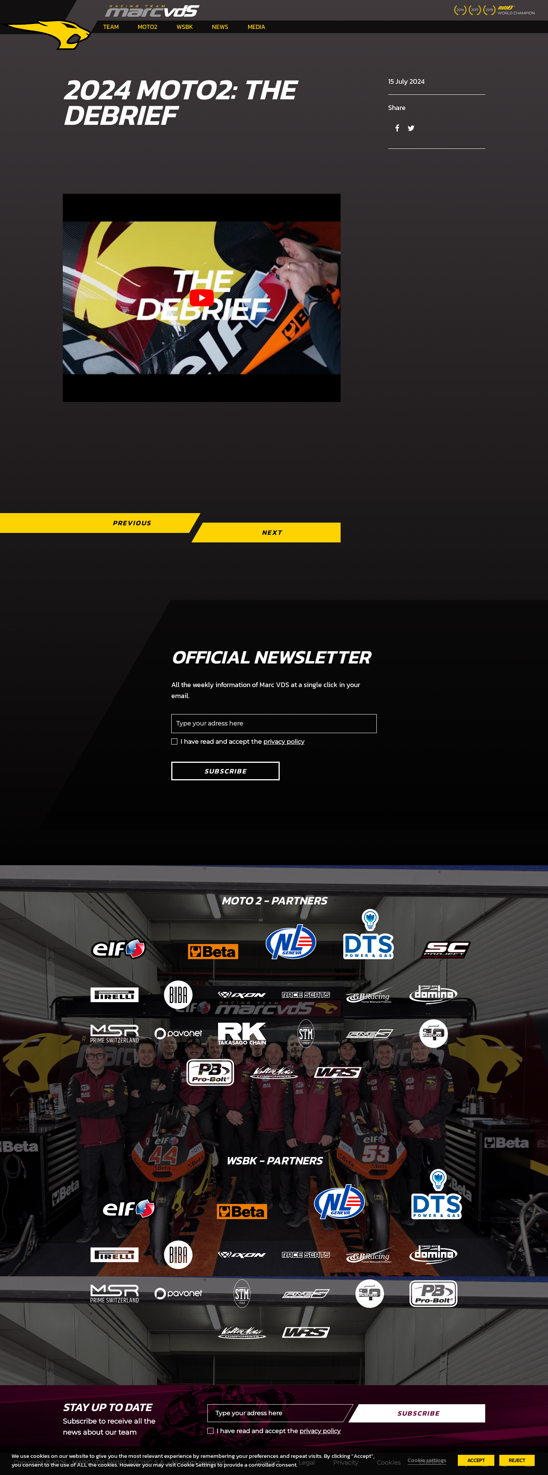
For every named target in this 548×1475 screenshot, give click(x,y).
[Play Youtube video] (202, 298)
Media (256, 26)
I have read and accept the (242, 741)
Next (272, 532)
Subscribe (225, 771)
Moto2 (147, 26)
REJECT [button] (517, 1460)
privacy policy (283, 741)
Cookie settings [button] (427, 1460)
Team (111, 26)
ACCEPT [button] (476, 1460)
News (220, 26)
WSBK (185, 26)
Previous (132, 523)
